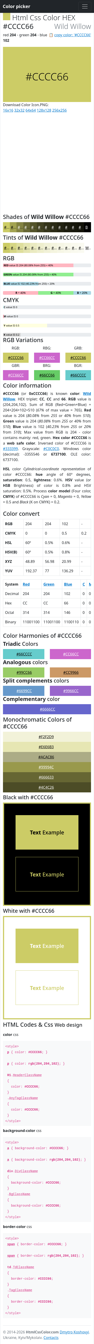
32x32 (19, 110)
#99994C (46, 767)
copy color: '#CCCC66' (72, 34)
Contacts (51, 1337)
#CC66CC (47, 357)
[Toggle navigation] (84, 6)
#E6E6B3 (46, 746)
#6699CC (24, 690)
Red (26, 584)
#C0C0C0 (51, 448)
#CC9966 (71, 672)
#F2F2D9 (46, 736)
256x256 (59, 110)
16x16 (8, 110)
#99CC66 (24, 672)
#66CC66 (47, 375)
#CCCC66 (16, 357)
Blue (68, 584)
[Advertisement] (47, 162)
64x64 (31, 110)
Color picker (16, 6)
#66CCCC (78, 375)
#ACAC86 (46, 757)
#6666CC (47, 709)
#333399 (10, 448)
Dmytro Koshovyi (74, 1332)
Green (48, 584)
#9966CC (71, 690)
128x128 (44, 110)
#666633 (46, 777)
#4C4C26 (46, 787)
